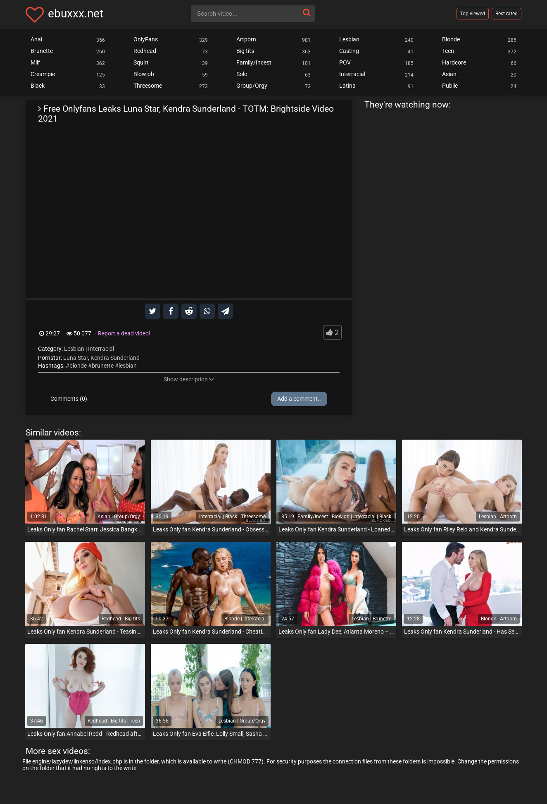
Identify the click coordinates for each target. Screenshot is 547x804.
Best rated (506, 14)
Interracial (101, 348)
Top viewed (472, 14)
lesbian (128, 365)
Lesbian (74, 348)
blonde (78, 365)
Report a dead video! (124, 333)
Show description (189, 379)
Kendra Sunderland (115, 357)
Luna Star (75, 357)
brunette (103, 365)
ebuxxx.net (75, 13)
